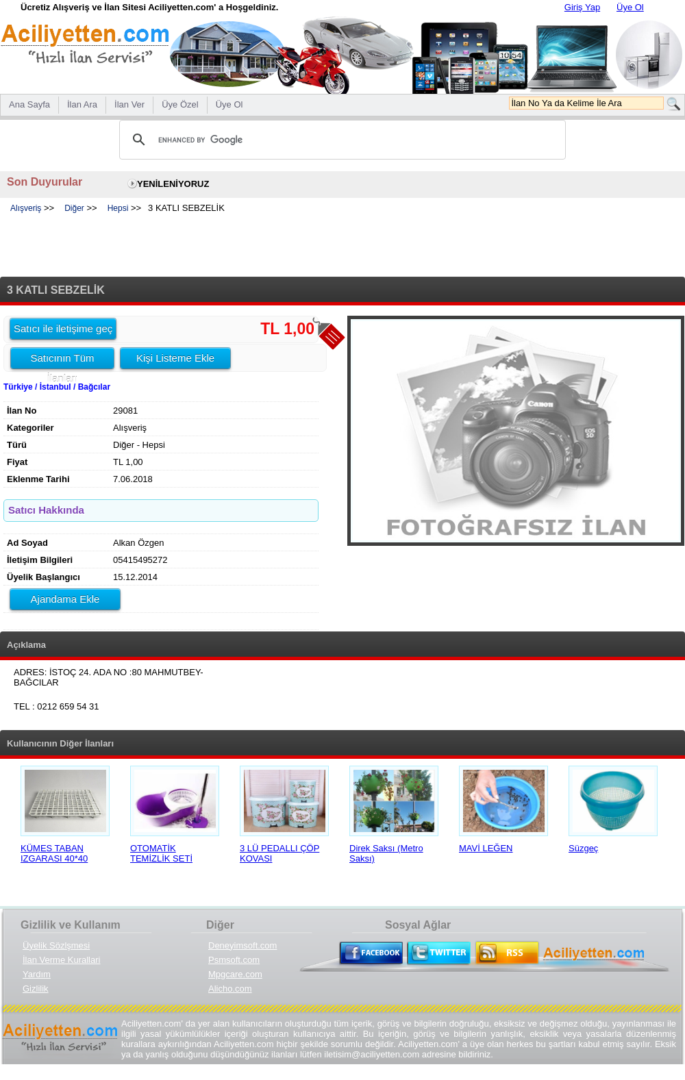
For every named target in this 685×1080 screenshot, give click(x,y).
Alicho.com (230, 988)
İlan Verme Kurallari (61, 960)
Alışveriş (25, 208)
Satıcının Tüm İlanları (62, 360)
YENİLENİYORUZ (173, 184)
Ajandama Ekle (65, 599)
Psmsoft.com (234, 960)
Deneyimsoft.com (242, 945)
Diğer (74, 208)
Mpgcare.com (235, 974)
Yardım (37, 974)
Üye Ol (630, 7)
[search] (340, 139)
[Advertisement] (342, 246)
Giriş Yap (582, 7)
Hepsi (118, 208)
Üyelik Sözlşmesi (56, 945)
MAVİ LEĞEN (486, 848)
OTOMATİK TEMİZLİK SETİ (161, 853)
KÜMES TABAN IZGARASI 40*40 (54, 853)
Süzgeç (583, 848)
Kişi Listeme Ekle (175, 358)
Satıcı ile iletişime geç (63, 328)
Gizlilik (36, 988)
